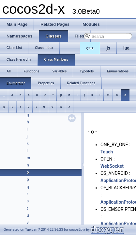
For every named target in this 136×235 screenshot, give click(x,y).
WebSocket (112, 166)
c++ (90, 48)
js (108, 48)
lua (126, 48)
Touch (106, 151)
